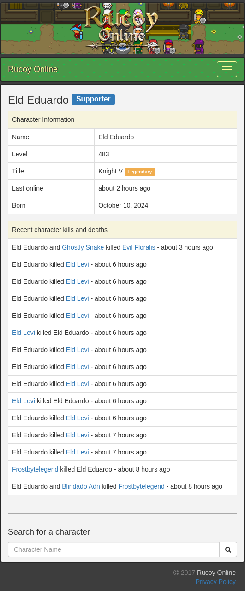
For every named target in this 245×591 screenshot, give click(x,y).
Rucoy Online (33, 69)
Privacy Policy (216, 581)
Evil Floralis (138, 247)
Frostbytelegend (35, 469)
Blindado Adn (81, 486)
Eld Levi (77, 264)
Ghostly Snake (83, 247)
